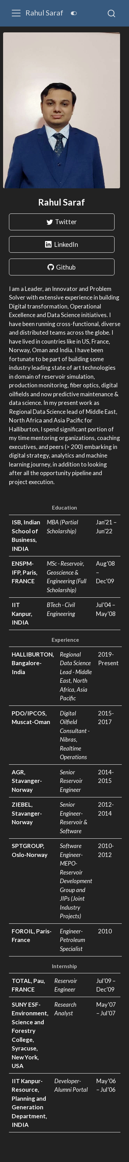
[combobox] (112, 13)
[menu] (16, 13)
